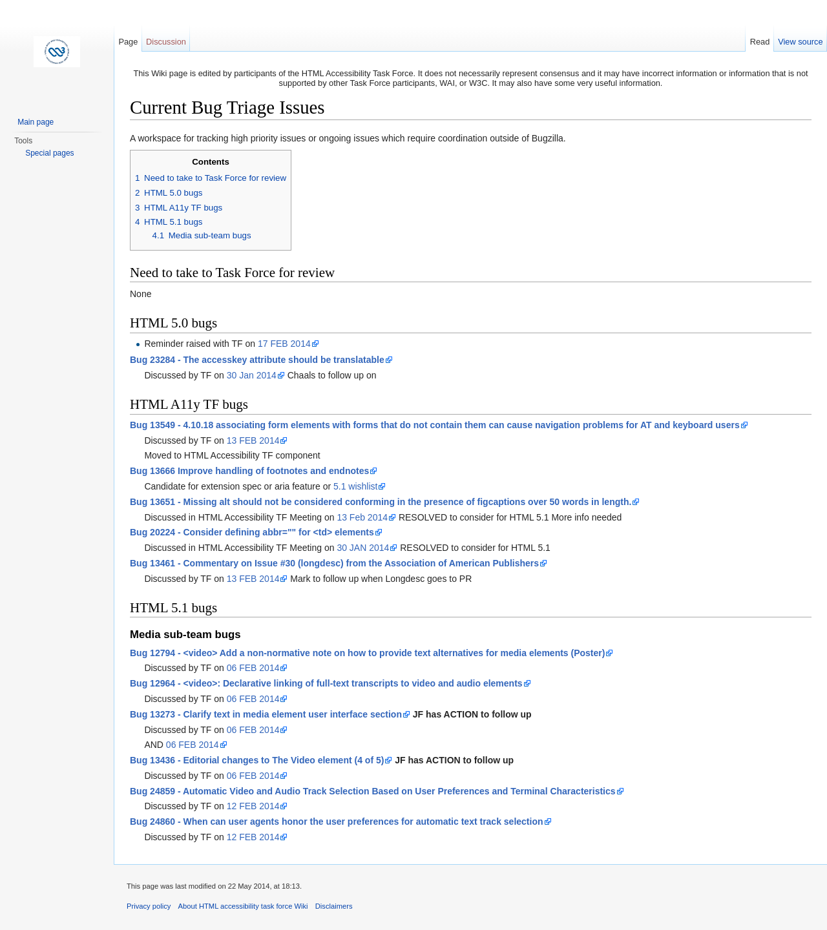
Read (760, 41)
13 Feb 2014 (362, 517)
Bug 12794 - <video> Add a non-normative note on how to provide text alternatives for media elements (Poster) (367, 653)
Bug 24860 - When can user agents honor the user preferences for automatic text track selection (336, 821)
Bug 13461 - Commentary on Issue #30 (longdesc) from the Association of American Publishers (334, 563)
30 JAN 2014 (363, 547)
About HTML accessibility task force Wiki (243, 906)
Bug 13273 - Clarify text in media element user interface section (266, 714)
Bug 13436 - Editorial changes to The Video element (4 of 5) (257, 760)
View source (800, 41)
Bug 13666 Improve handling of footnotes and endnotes (249, 471)
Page (128, 41)
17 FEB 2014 (284, 343)
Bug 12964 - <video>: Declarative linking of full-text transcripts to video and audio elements (326, 683)
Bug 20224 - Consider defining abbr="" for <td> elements (252, 532)
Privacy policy (149, 906)
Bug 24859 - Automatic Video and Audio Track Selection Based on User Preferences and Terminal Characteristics (373, 791)
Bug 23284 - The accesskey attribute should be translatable (257, 360)
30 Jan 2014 (252, 375)
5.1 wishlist (355, 486)
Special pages (49, 153)
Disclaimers (334, 906)
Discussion (166, 41)
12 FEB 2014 (253, 806)
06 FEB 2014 (253, 668)
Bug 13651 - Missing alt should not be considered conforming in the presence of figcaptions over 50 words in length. (380, 502)
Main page (35, 122)
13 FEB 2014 (253, 440)
